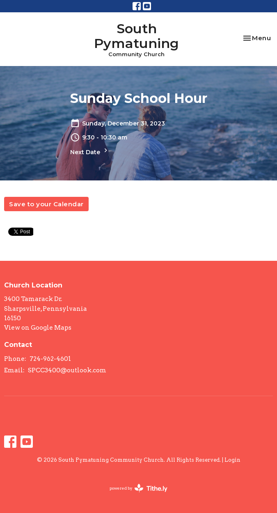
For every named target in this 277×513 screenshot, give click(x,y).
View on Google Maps (37, 327)
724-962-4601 (50, 359)
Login (232, 460)
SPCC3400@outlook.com (67, 370)
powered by (138, 488)
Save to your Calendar (46, 204)
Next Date (90, 151)
